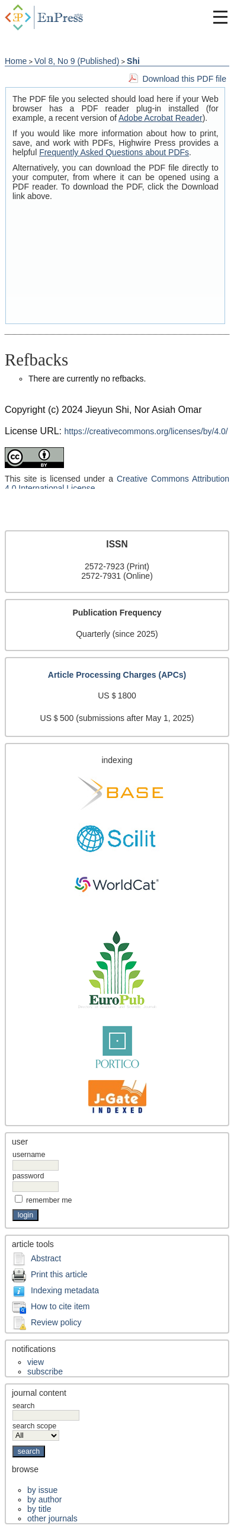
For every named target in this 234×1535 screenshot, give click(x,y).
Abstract (46, 1258)
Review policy (56, 1322)
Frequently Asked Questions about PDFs (114, 152)
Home (16, 61)
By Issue (42, 1490)
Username (28, 1155)
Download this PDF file (184, 79)
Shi (133, 61)
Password (28, 1176)
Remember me (49, 1200)
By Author (44, 1499)
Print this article (59, 1274)
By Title (39, 1509)
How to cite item (60, 1306)
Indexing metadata (65, 1290)
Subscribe (45, 1371)
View (35, 1362)
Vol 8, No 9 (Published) (76, 61)
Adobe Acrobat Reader (160, 118)
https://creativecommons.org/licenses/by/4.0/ (146, 431)
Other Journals (52, 1518)
